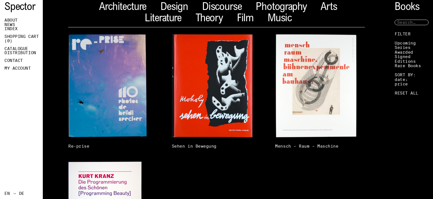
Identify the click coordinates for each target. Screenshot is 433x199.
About (11, 20)
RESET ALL (406, 93)
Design (174, 7)
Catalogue (16, 48)
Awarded (404, 52)
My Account (17, 68)
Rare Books (408, 65)
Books (407, 7)
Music (280, 19)
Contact (13, 60)
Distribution (20, 53)
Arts (329, 7)
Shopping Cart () (21, 38)
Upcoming (405, 43)
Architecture (122, 7)
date (400, 79)
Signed (402, 56)
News (9, 24)
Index (11, 29)
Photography (281, 7)
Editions (405, 61)
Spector (19, 7)
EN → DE (14, 193)
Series (402, 47)
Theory (209, 19)
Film (245, 19)
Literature (163, 19)
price (401, 84)
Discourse (222, 7)
